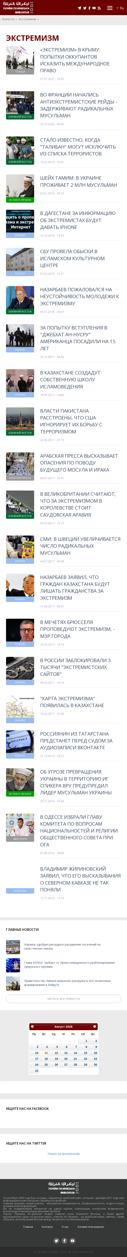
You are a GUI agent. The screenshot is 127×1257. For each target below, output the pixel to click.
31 (36, 1070)
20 (65, 1058)
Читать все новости (63, 999)
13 (65, 1053)
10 (36, 1053)
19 (56, 1058)
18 (46, 1058)
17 (36, 1058)
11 (46, 1053)
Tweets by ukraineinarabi (63, 1154)
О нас (65, 1227)
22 (85, 1058)
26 (56, 1064)
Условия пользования (90, 1227)
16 (95, 1053)
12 (56, 1053)
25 (46, 1064)
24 (36, 1064)
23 (95, 1058)
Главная (28, 1227)
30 (95, 1064)
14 (75, 1053)
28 (75, 1064)
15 (85, 1053)
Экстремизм (27, 19)
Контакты (47, 1227)
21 (75, 1058)
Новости (8, 19)
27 (65, 1064)
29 (85, 1064)
